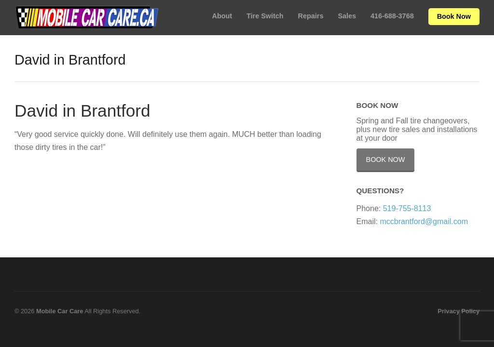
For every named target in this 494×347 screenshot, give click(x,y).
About (222, 16)
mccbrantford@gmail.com (424, 221)
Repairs (311, 16)
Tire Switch (265, 16)
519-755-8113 (407, 208)
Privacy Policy (459, 311)
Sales (347, 16)
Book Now (454, 16)
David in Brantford (82, 110)
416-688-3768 (392, 16)
